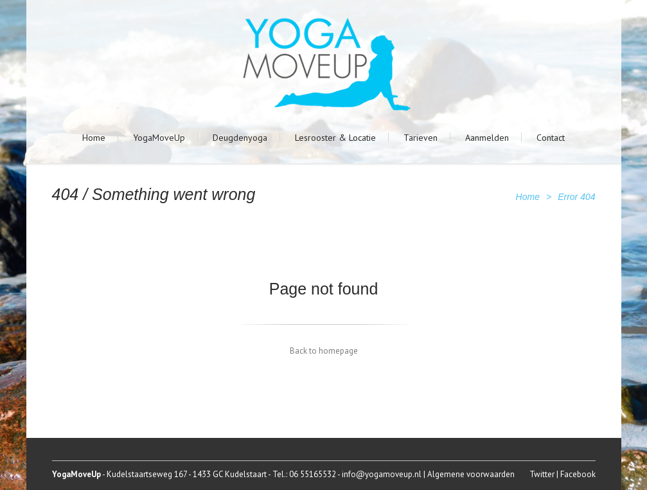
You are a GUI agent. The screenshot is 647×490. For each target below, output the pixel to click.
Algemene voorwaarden (471, 474)
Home (93, 137)
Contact (550, 137)
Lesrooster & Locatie (335, 137)
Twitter (541, 474)
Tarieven (420, 137)
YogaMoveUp (159, 137)
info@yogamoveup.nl (381, 474)
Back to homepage (324, 350)
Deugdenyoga (240, 137)
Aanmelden (487, 137)
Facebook (578, 474)
